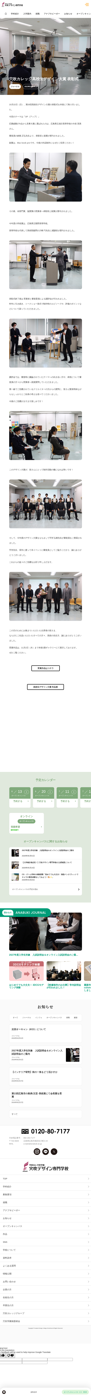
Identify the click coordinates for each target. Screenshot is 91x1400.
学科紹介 (7, 1186)
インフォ (38, 1018)
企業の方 (7, 1289)
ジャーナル (15, 87)
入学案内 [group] (27, 14)
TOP (5, 1178)
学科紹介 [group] (15, 14)
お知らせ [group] (68, 14)
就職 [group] (38, 14)
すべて (15, 1018)
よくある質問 (9, 1266)
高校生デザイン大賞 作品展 (45, 687)
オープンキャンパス (54, 1018)
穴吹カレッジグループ (13, 1313)
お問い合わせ (9, 1281)
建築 (75, 1018)
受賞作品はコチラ (46, 668)
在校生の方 (8, 1297)
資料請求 (7, 1258)
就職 (68, 1018)
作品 (5, 1234)
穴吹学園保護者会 (11, 1321)
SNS (5, 1242)
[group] (6, 13)
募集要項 (7, 1194)
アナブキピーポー (11, 1210)
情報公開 (7, 1273)
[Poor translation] (10, 1355)
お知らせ (7, 1218)
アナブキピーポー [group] (52, 14)
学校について (9, 1250)
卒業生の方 (8, 1305)
